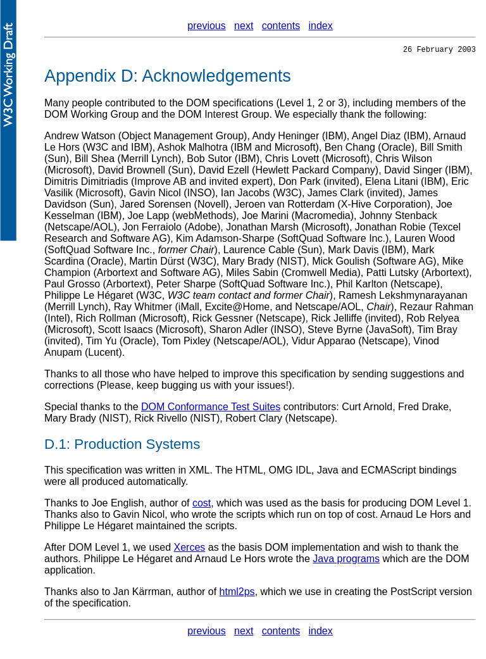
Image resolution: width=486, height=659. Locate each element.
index (321, 25)
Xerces (190, 549)
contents (281, 25)
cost (201, 504)
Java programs (346, 560)
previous (206, 25)
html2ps (237, 593)
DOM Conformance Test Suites (210, 408)
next (243, 25)
